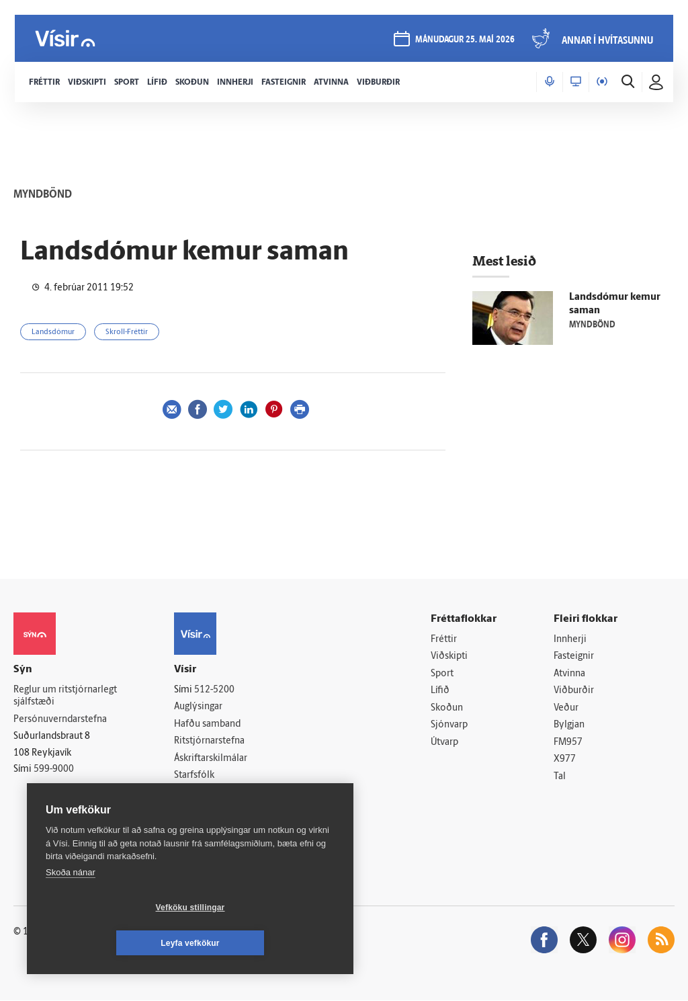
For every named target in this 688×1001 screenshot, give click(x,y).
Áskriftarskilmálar (210, 759)
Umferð (190, 793)
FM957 (568, 742)
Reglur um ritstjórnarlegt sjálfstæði (65, 696)
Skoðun (447, 708)
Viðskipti (449, 656)
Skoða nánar (70, 908)
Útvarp (444, 742)
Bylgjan (569, 726)
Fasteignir (574, 656)
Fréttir (444, 640)
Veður (566, 708)
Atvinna (569, 674)
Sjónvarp (449, 726)
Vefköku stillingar (110, 943)
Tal (560, 777)
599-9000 (54, 770)
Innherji (570, 640)
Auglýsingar (198, 707)
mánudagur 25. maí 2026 (463, 41)
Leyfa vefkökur (270, 943)
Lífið (440, 691)
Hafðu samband (207, 724)
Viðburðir (574, 691)
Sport (442, 674)
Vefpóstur (194, 810)
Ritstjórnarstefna (209, 741)
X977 (565, 760)
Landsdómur (53, 332)
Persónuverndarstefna (60, 720)
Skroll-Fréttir (126, 332)
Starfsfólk (194, 776)
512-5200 (214, 690)
